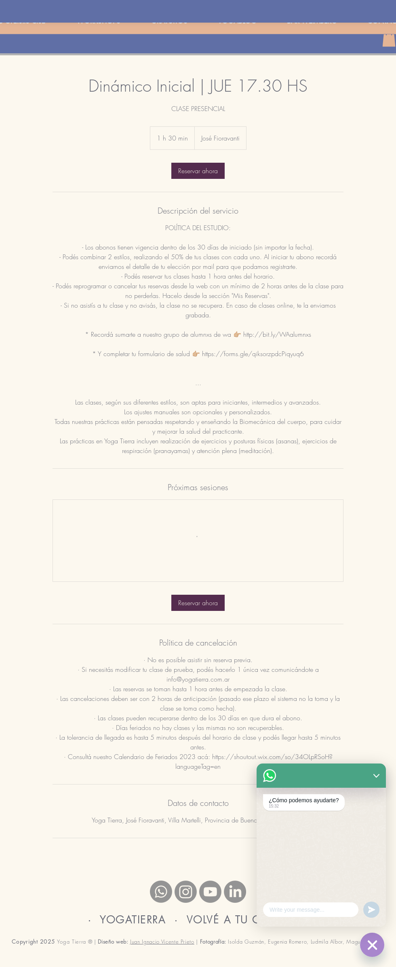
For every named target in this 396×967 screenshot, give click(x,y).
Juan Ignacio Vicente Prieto (162, 941)
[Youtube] (210, 892)
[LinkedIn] (235, 892)
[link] (198, 171)
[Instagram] (186, 892)
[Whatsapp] (161, 892)
